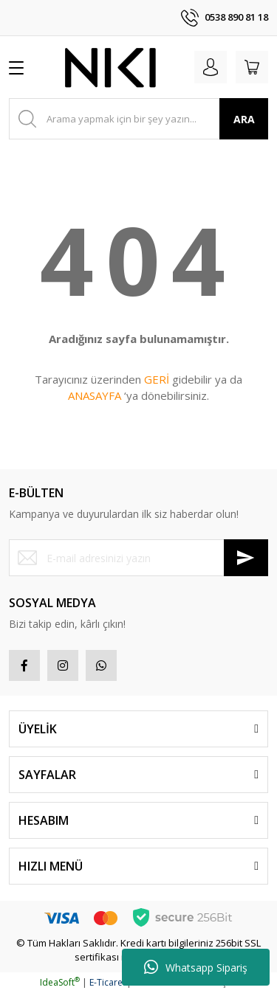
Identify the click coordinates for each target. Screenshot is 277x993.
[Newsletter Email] (138, 557)
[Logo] (111, 67)
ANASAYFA (94, 395)
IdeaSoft (60, 982)
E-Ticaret (107, 982)
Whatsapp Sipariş (195, 967)
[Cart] (252, 67)
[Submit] (246, 557)
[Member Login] (210, 67)
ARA (244, 119)
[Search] (138, 118)
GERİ (156, 379)
